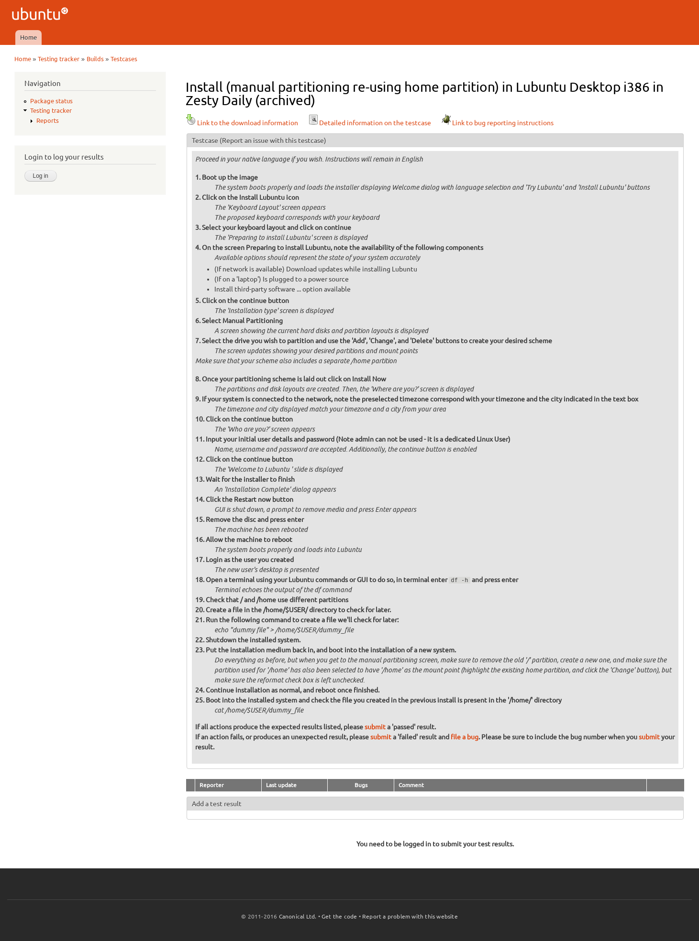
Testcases (124, 58)
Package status (51, 100)
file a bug (464, 737)
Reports (47, 120)
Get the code (339, 916)
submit (375, 727)
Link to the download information (242, 123)
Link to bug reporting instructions (497, 123)
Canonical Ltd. (298, 916)
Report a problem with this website (410, 916)
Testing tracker (58, 58)
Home (28, 37)
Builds (95, 58)
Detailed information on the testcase (369, 123)
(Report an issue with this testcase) (273, 140)
